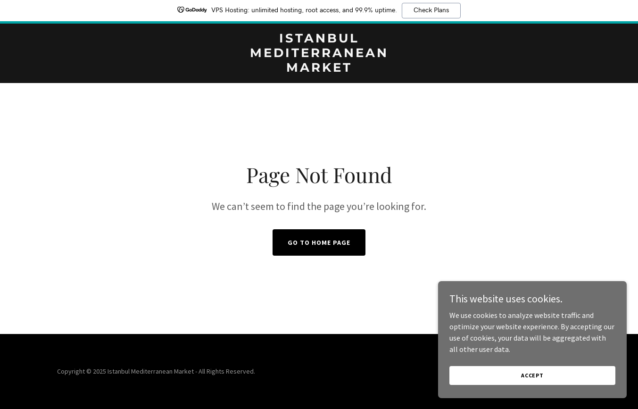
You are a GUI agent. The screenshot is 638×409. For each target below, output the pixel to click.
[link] (319, 69)
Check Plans (431, 10)
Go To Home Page (319, 242)
